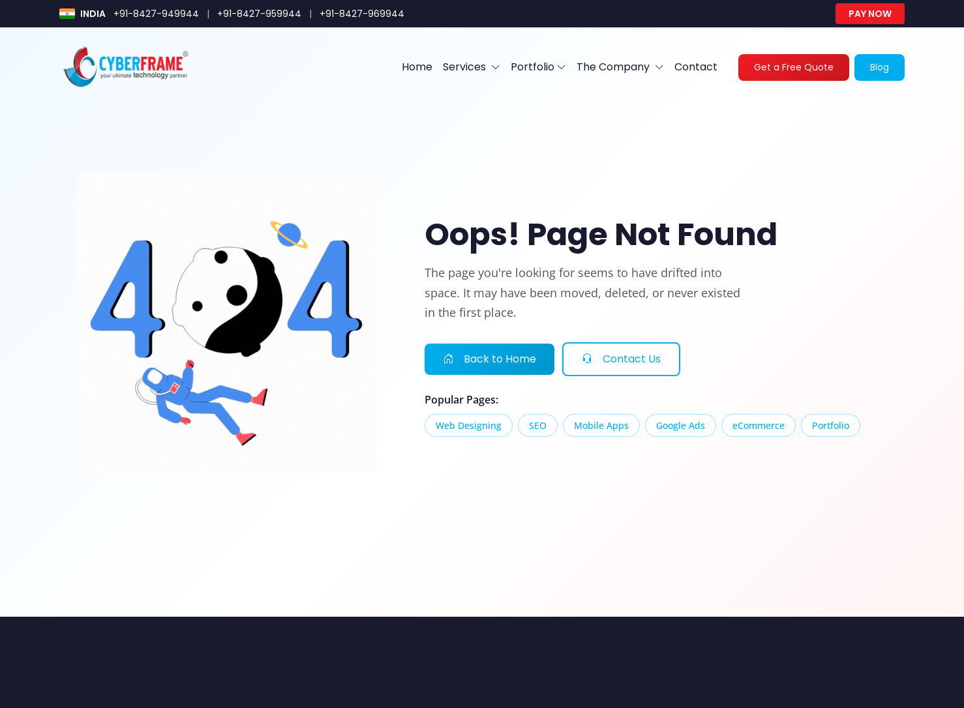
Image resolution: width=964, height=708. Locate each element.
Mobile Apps (601, 425)
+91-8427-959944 (259, 13)
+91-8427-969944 (362, 13)
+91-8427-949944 (156, 13)
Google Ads (680, 425)
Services (471, 66)
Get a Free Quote (794, 67)
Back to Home (489, 359)
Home (417, 66)
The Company (620, 66)
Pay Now (870, 13)
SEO (538, 425)
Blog (879, 67)
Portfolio (538, 66)
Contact (695, 66)
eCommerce (758, 425)
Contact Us (621, 359)
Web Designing (469, 425)
